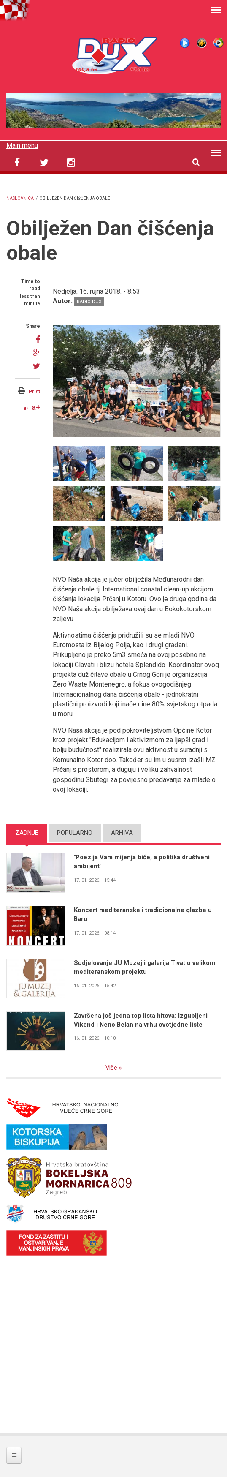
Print (34, 392)
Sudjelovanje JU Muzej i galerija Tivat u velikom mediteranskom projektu (144, 967)
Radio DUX (89, 302)
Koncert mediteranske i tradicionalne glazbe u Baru (143, 914)
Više (112, 1067)
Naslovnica (20, 198)
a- (26, 408)
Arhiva (122, 833)
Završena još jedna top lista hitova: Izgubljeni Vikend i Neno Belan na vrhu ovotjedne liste (141, 1020)
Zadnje (26, 833)
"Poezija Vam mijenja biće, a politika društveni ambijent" (142, 861)
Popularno (74, 833)
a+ (36, 407)
